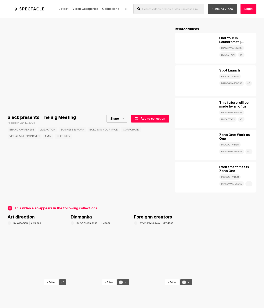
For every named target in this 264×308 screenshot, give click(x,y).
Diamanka (81, 217)
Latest (64, 9)
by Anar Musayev (150, 222)
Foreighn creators (153, 217)
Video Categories (85, 9)
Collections (110, 9)
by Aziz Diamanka (87, 222)
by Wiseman (20, 222)
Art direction (21, 217)
